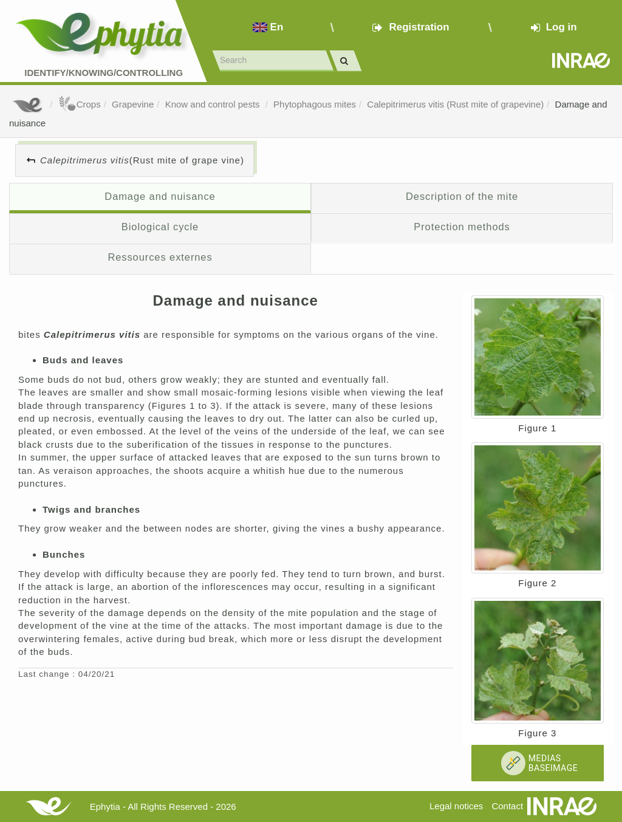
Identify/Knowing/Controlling (103, 72)
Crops (79, 104)
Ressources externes (160, 257)
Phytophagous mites (314, 104)
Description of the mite (462, 196)
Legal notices (456, 806)
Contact (507, 806)
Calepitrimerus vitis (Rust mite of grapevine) (455, 104)
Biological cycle (160, 226)
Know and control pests (213, 104)
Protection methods (462, 226)
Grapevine (133, 104)
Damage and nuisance (159, 196)
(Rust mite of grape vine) (142, 160)
